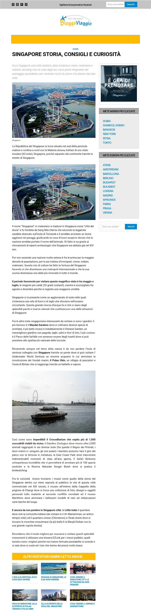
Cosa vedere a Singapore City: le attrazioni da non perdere (82, 579)
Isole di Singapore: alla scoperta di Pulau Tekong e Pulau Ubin (24, 602)
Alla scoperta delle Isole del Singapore (53, 601)
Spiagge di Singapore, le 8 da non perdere (52, 578)
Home (75, 49)
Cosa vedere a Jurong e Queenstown (81, 601)
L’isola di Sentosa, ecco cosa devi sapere (23, 578)
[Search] (131, 4)
